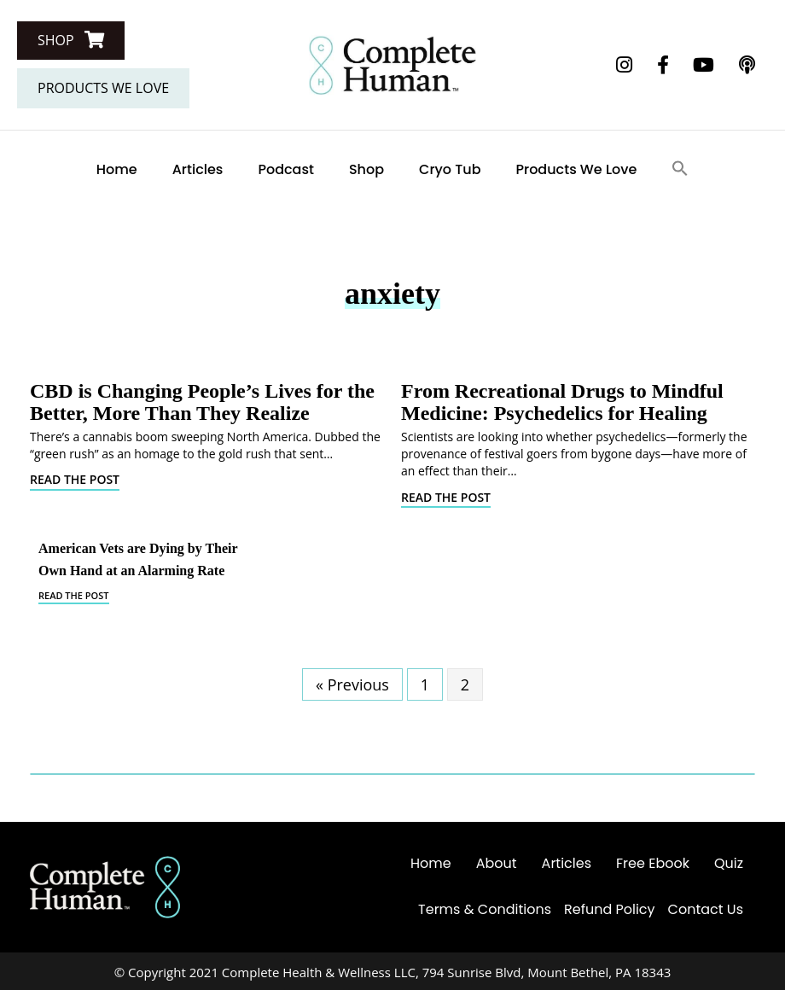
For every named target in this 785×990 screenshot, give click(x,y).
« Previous (352, 684)
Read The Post (74, 479)
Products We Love (576, 169)
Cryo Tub (449, 169)
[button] (71, 40)
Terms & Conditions (484, 909)
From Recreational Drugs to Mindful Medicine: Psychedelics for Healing (562, 402)
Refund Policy (609, 909)
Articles (198, 169)
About (496, 863)
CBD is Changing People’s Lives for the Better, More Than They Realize (202, 402)
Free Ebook (652, 863)
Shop (366, 169)
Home (116, 169)
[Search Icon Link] (680, 169)
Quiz (728, 863)
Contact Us (705, 909)
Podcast (286, 169)
